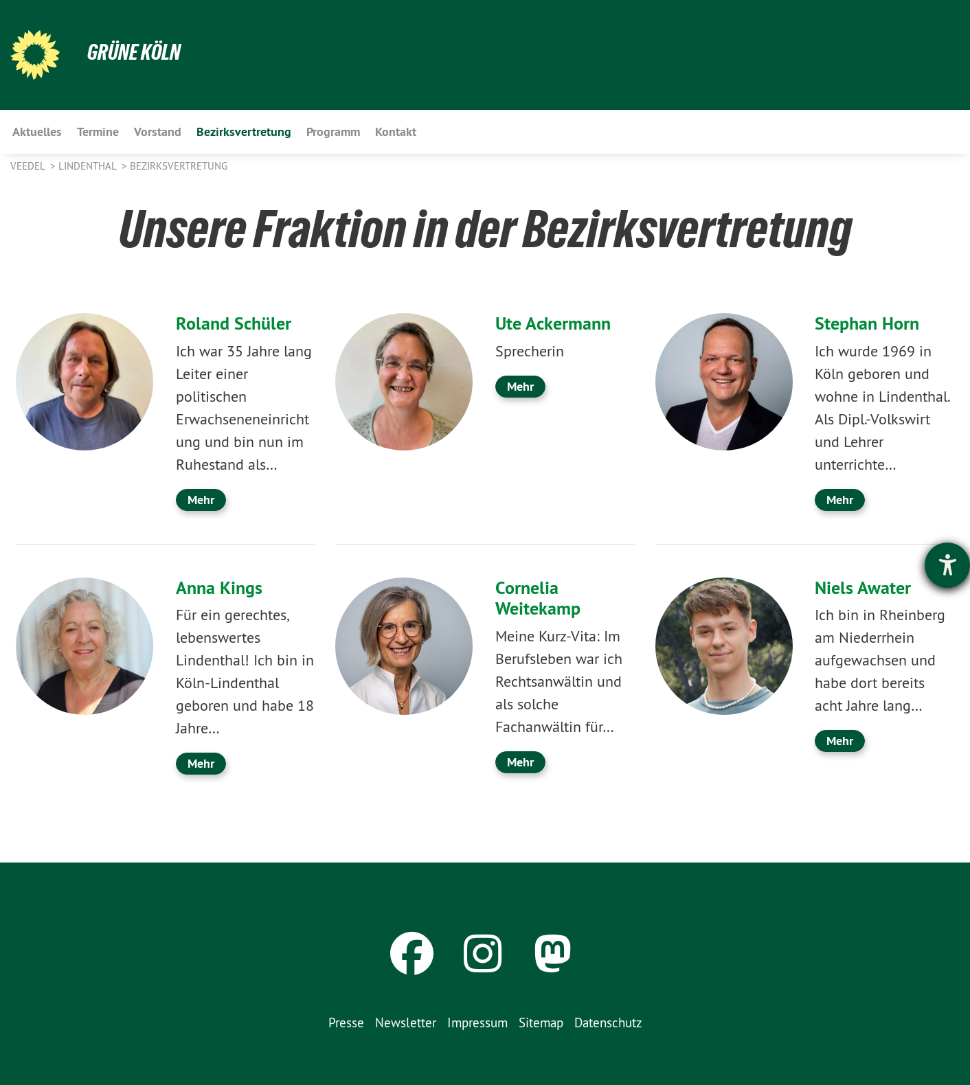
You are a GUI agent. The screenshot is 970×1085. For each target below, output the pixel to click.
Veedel (28, 165)
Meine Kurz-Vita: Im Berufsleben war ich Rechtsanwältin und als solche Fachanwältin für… (558, 681)
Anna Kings (219, 587)
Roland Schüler (233, 323)
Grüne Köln (134, 52)
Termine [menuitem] (98, 131)
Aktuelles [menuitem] (37, 131)
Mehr (201, 499)
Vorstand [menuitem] (157, 131)
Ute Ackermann (553, 323)
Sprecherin (529, 351)
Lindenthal (88, 165)
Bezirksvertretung (178, 165)
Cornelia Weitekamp (537, 598)
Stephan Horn (867, 323)
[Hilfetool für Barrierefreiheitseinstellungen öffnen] (947, 565)
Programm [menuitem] (333, 131)
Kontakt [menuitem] (395, 131)
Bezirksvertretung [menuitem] (243, 131)
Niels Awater (863, 587)
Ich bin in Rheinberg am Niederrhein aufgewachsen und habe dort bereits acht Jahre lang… (880, 660)
